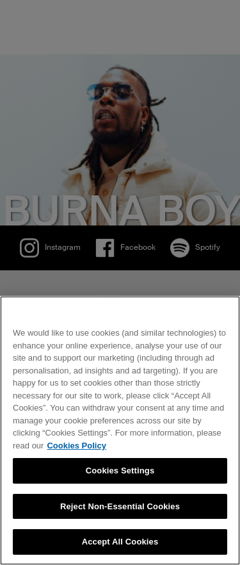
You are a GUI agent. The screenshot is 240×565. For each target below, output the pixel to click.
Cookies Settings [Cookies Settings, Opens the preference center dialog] (120, 470)
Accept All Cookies (120, 541)
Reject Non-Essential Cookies (120, 506)
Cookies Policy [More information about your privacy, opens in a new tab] (76, 445)
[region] (120, 430)
